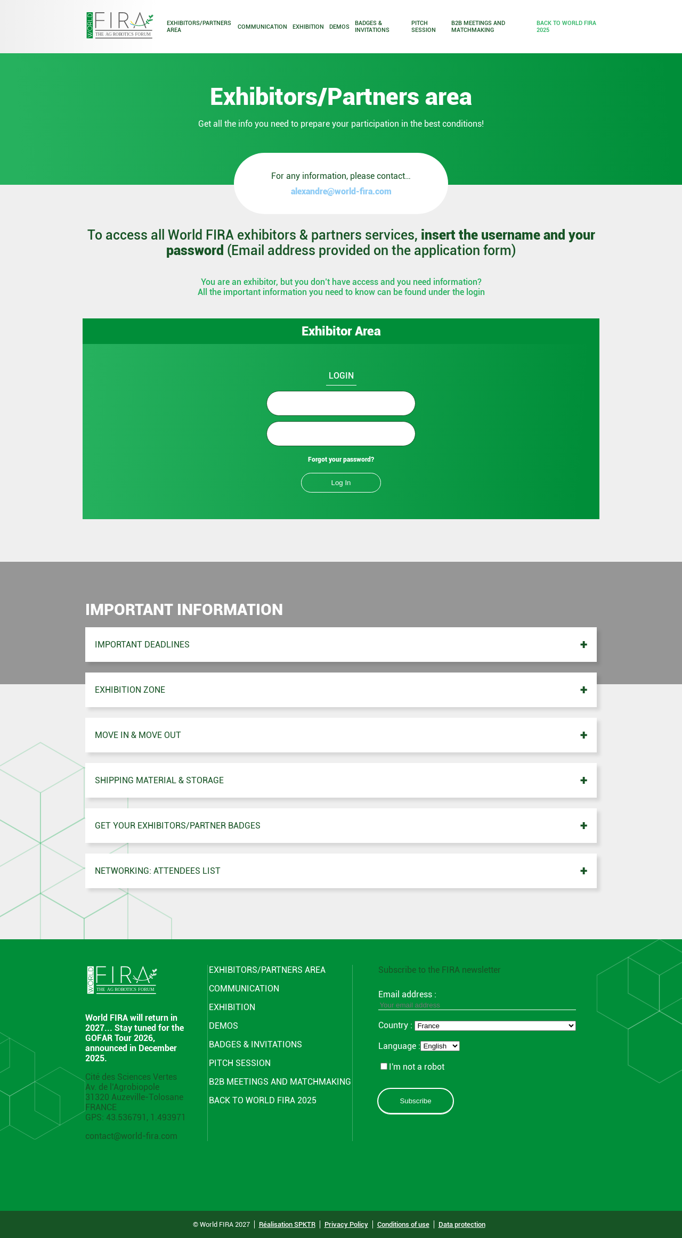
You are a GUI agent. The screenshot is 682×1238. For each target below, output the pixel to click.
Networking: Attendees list (158, 871)
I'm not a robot (412, 1067)
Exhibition (308, 26)
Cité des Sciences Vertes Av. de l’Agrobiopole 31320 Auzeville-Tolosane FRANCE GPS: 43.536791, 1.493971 (135, 1097)
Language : (399, 1046)
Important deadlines (142, 645)
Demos (339, 26)
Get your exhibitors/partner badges (178, 826)
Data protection (462, 1224)
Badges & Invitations (372, 27)
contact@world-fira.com (131, 1136)
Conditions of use (403, 1224)
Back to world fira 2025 (566, 27)
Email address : (477, 999)
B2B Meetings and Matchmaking (478, 27)
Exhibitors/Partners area (199, 27)
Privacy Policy (346, 1224)
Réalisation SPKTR (287, 1224)
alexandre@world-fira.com (341, 191)
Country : (396, 1025)
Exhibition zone (130, 690)
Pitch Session (423, 27)
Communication (262, 26)
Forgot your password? (341, 459)
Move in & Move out (138, 735)
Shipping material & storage (159, 780)
